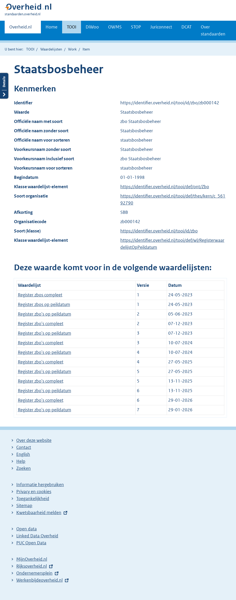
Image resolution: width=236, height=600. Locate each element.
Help (20, 461)
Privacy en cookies (33, 491)
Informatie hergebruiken (40, 484)
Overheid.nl (20, 28)
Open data (26, 529)
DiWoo (92, 27)
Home (51, 27)
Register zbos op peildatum (44, 304)
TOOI (71, 27)
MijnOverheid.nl (31, 559)
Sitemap (24, 505)
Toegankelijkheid (32, 498)
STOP (136, 27)
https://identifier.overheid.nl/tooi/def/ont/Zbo (164, 186)
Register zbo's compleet (40, 323)
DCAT (186, 27)
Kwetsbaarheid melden (38, 512)
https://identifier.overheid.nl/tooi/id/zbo (159, 231)
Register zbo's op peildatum (44, 314)
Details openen (4, 86)
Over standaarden (213, 30)
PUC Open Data (31, 543)
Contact (23, 447)
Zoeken (23, 468)
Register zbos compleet (40, 295)
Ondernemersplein (34, 573)
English (23, 454)
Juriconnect (161, 27)
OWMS (115, 27)
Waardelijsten (51, 49)
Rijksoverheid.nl (31, 566)
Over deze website (33, 440)
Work (72, 49)
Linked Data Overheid (37, 536)
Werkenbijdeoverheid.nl (39, 580)
